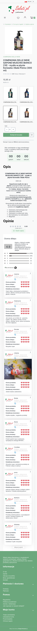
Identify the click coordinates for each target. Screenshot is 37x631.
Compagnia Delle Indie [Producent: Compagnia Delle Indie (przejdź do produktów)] (11, 57)
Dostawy (6, 589)
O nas (5, 571)
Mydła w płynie (29, 24)
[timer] (18, 154)
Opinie (5, 574)
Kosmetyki (8, 24)
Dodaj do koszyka (16, 135)
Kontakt (5, 580)
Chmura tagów (7, 621)
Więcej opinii (18, 547)
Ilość (6, 126)
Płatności (6, 591)
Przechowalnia (7, 619)
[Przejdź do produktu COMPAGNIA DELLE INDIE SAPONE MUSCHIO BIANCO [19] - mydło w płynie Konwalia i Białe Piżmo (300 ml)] (10, 115)
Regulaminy (6, 600)
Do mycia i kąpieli (18, 24)
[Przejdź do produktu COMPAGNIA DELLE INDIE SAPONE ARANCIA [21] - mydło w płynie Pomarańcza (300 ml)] (27, 115)
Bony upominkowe (9, 578)
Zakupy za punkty (9, 576)
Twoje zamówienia (9, 615)
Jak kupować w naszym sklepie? (13, 606)
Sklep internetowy (17, 628)
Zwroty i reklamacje (9, 604)
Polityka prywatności (9, 602)
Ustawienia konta (8, 617)
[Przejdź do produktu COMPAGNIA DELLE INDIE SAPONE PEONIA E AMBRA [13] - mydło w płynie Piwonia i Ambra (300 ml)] (27, 95)
